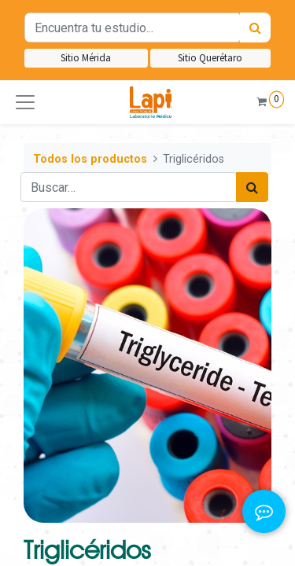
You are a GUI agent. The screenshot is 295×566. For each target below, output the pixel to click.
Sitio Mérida (86, 57)
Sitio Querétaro (210, 57)
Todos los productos (90, 159)
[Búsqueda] (255, 27)
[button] (25, 102)
